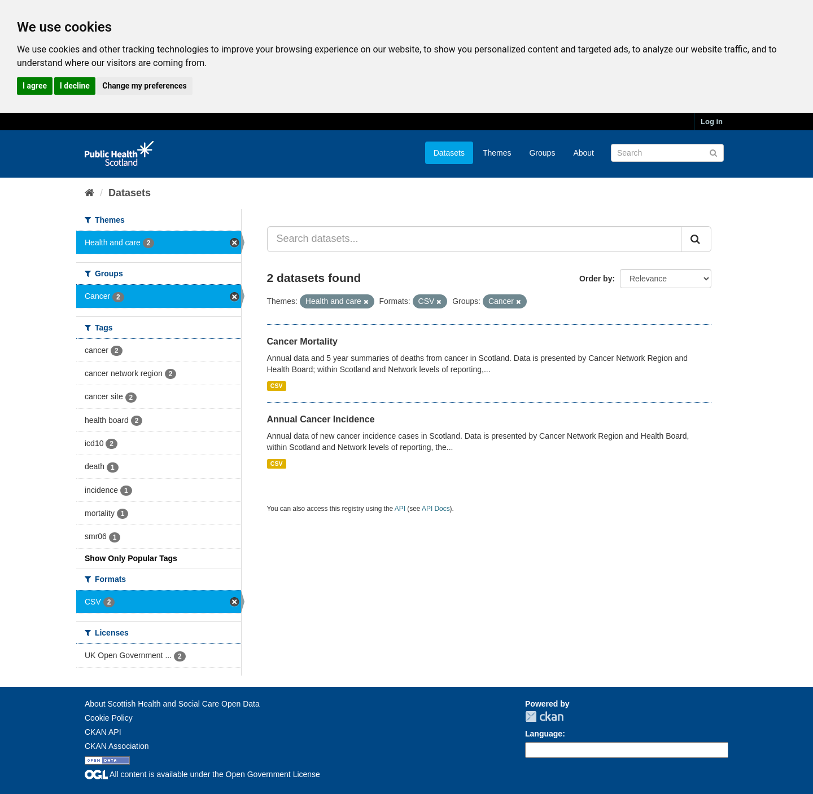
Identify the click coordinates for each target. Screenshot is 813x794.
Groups (542, 152)
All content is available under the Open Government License (202, 774)
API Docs (436, 509)
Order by (595, 278)
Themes (497, 152)
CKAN (544, 716)
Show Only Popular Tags (131, 558)
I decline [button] (75, 85)
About (583, 152)
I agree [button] (35, 85)
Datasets (449, 152)
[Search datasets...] (474, 239)
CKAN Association (117, 746)
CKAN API (103, 731)
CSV (276, 385)
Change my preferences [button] (144, 85)
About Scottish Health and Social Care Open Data (172, 703)
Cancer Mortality (302, 341)
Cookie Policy (109, 717)
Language (543, 733)
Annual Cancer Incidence (321, 419)
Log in (712, 121)
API (400, 509)
